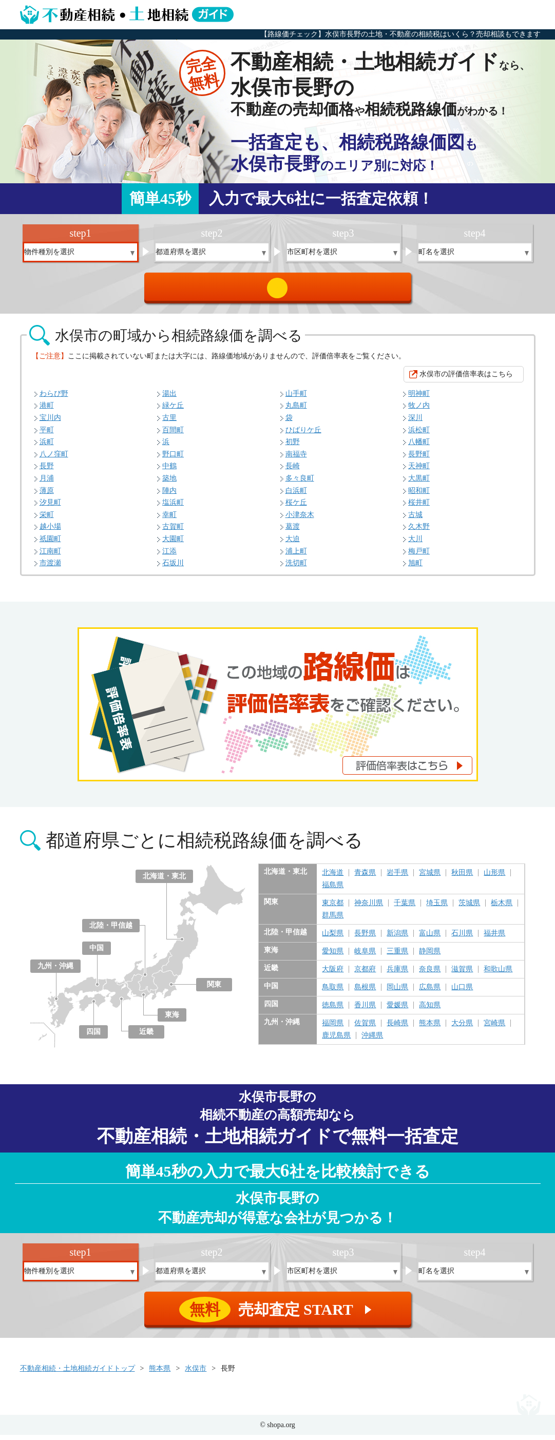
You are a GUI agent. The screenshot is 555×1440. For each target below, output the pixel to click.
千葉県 (404, 908)
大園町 (173, 544)
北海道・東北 (164, 881)
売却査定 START (278, 290)
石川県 (462, 938)
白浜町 (296, 496)
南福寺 (296, 459)
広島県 (430, 992)
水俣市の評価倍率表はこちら (466, 379)
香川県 (365, 1010)
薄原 (47, 496)
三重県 (397, 956)
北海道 (332, 877)
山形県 (494, 877)
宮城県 (430, 877)
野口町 (173, 459)
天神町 (419, 471)
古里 (169, 423)
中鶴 (169, 471)
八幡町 (419, 447)
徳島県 (332, 1010)
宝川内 (50, 423)
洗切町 (296, 568)
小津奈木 (299, 520)
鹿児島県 (336, 1040)
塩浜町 (173, 507)
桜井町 (419, 507)
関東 (214, 989)
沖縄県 (372, 1040)
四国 (93, 1037)
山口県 (462, 992)
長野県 (365, 938)
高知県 (430, 1010)
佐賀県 (365, 1028)
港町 (47, 410)
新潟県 (397, 938)
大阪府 (332, 974)
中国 (96, 953)
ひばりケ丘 (303, 435)
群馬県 (332, 920)
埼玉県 (437, 908)
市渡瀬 (50, 568)
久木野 (419, 531)
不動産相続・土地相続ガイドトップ (77, 1373)
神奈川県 (368, 908)
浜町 (47, 447)
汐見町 (50, 507)
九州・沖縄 (55, 971)
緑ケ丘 (173, 410)
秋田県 (462, 877)
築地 (169, 483)
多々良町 (299, 483)
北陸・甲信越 (110, 930)
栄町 (47, 520)
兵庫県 (397, 974)
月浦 (47, 483)
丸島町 (296, 410)
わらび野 (54, 398)
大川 (415, 544)
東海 (172, 1020)
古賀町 (173, 531)
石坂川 (173, 568)
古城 (415, 520)
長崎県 (397, 1028)
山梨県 (332, 938)
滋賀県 (462, 974)
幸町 (169, 520)
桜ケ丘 (296, 507)
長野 (47, 471)
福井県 (494, 938)
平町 (47, 435)
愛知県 (332, 956)
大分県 (462, 1028)
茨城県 (469, 908)
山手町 (296, 398)
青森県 (365, 877)
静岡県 (430, 956)
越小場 (50, 531)
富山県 (430, 938)
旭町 (415, 568)
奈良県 (430, 974)
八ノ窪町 (54, 459)
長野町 (419, 459)
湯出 (169, 398)
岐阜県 (365, 956)
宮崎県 (494, 1028)
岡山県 (397, 992)
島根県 (365, 992)
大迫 (292, 544)
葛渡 (292, 531)
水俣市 (195, 1373)
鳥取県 (332, 992)
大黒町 (419, 483)
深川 (415, 423)
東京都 (332, 908)
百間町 (173, 435)
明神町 (419, 398)
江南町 (50, 556)
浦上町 (296, 556)
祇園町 (50, 544)
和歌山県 (498, 974)
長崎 (292, 471)
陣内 (169, 496)
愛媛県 (397, 1010)
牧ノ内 (419, 410)
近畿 (146, 1037)
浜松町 (419, 435)
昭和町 (419, 496)
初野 (292, 447)
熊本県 (430, 1028)
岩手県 (397, 877)
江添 (169, 556)
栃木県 (501, 908)
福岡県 (332, 1028)
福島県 (332, 890)
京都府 (365, 974)
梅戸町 (419, 556)
